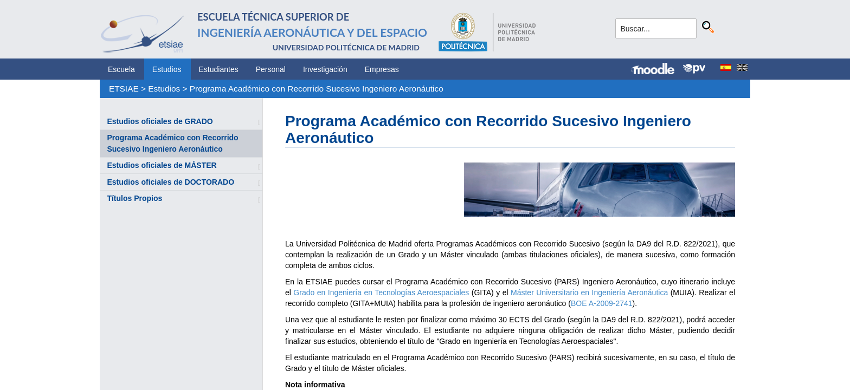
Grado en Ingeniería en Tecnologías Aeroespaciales (381, 292)
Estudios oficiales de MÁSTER (161, 165)
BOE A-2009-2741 (602, 303)
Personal (271, 69)
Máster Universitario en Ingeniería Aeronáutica (589, 292)
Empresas (382, 69)
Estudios (167, 69)
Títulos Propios (134, 198)
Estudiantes (219, 69)
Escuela (121, 69)
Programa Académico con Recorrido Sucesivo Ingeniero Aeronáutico (316, 88)
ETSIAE (124, 88)
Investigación (325, 69)
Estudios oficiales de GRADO (159, 121)
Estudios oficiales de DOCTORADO (170, 182)
